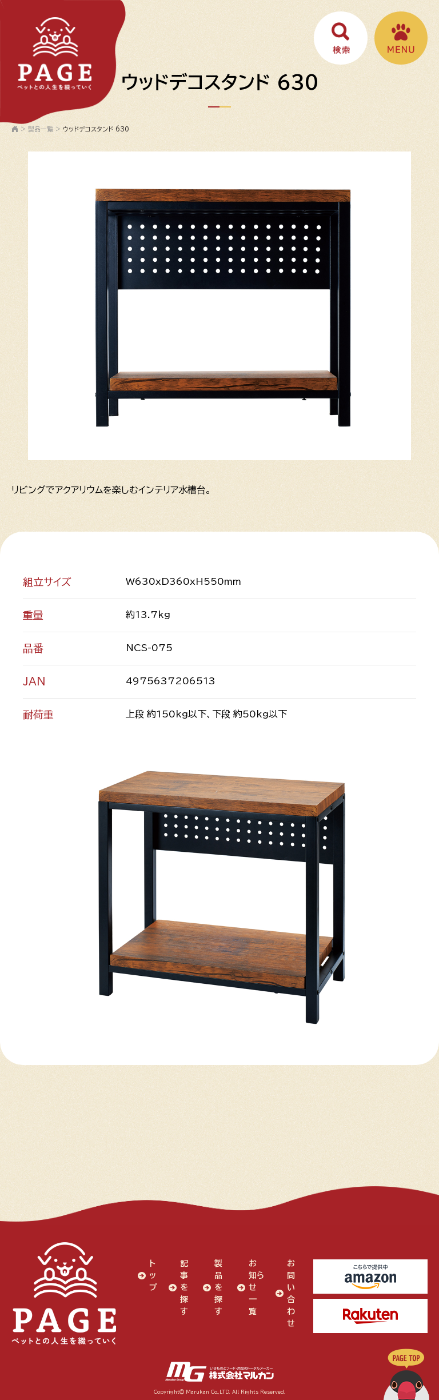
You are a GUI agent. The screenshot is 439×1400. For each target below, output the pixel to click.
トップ (153, 1274)
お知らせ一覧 (252, 1292)
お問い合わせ (290, 1292)
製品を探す (218, 1286)
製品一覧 (40, 129)
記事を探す (183, 1286)
